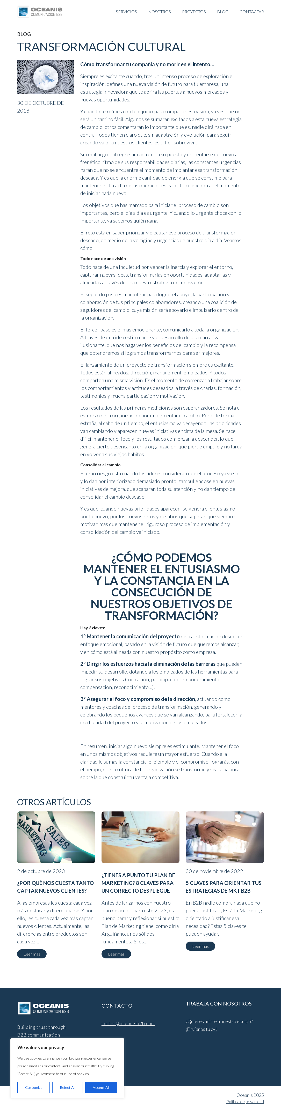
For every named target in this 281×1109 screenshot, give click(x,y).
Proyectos (194, 11)
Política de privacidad (245, 1101)
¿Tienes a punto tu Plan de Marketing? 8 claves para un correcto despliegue (138, 883)
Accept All (101, 1087)
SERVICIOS (126, 11)
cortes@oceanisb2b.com (128, 1023)
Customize (33, 1087)
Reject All (67, 1087)
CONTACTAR (252, 11)
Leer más (32, 953)
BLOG (222, 11)
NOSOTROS (159, 11)
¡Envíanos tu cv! (201, 1029)
